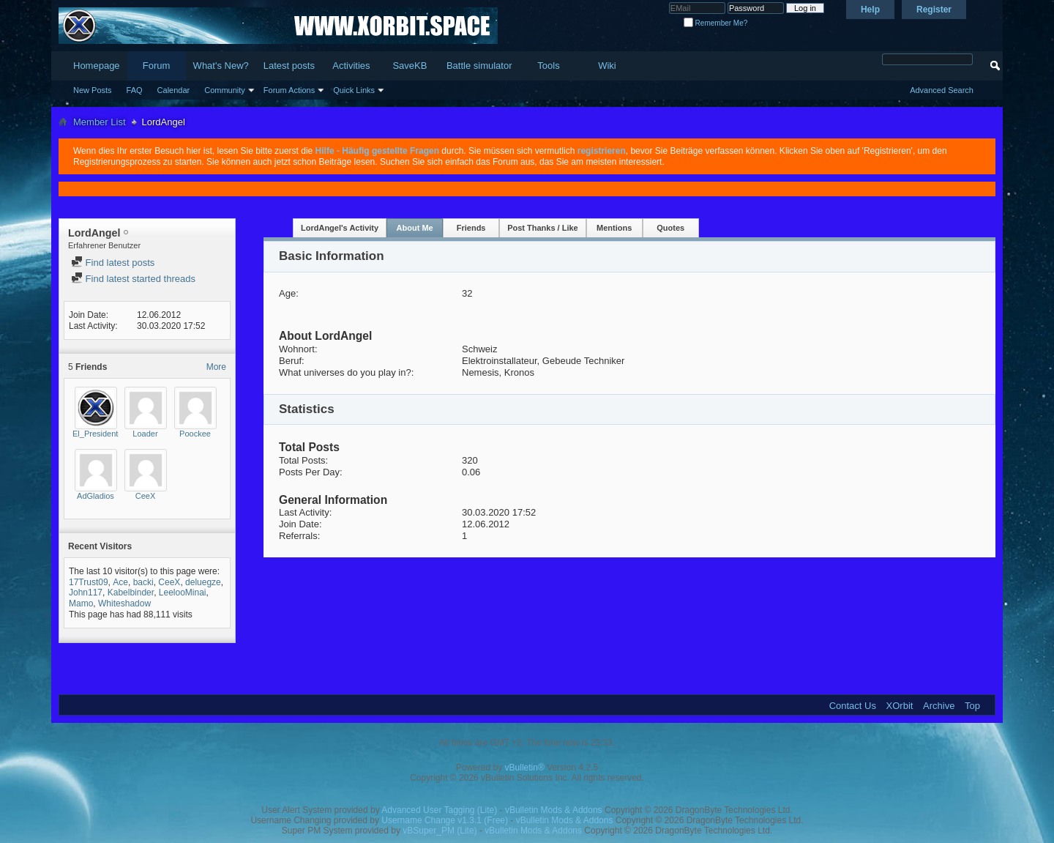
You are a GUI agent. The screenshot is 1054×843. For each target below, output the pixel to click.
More (216, 367)
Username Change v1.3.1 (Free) (444, 820)
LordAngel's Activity (339, 227)
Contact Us (852, 705)
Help (870, 9)
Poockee (195, 433)
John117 (85, 592)
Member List (99, 121)
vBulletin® (525, 767)
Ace (120, 582)
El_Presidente (97, 433)
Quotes (670, 227)
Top (972, 705)
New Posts (92, 90)
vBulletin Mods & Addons (553, 810)
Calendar (173, 90)
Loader (144, 433)
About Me (415, 227)
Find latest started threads (133, 278)
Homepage (96, 65)
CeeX (145, 495)
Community (224, 90)
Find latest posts (112, 262)
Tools (548, 65)
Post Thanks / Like (542, 227)
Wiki (607, 65)
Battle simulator (479, 65)
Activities (351, 65)
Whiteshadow (124, 603)
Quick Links (354, 90)
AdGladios (95, 495)
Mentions (614, 227)
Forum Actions (289, 90)
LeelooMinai (182, 592)
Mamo (81, 603)
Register (934, 9)
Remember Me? (715, 23)
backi (143, 582)
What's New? (221, 65)
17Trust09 (88, 582)
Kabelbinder (131, 592)
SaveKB (409, 65)
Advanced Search (941, 90)
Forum (157, 65)
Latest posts (289, 65)
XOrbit (899, 705)
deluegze (203, 582)
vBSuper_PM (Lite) (439, 830)
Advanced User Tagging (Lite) (439, 810)
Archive (938, 705)
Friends (471, 227)
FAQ (135, 90)
